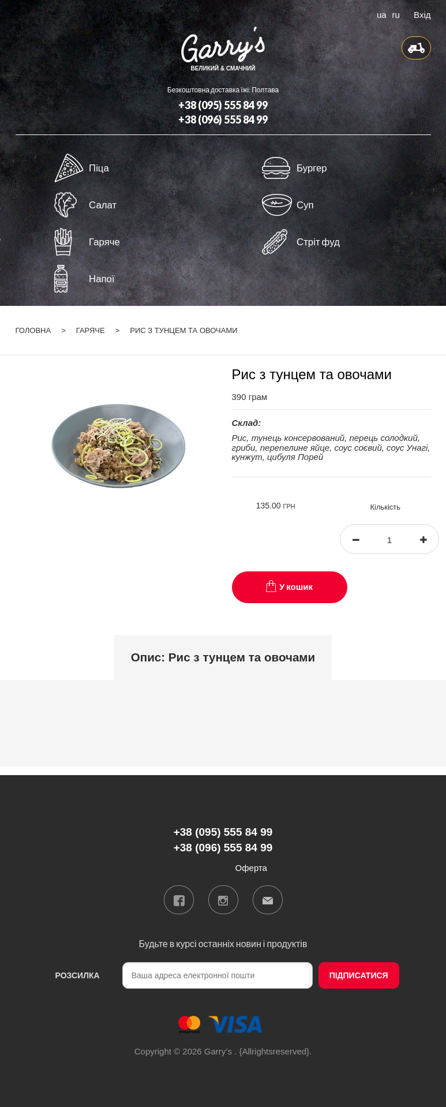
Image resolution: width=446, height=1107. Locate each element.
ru (396, 14)
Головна (33, 330)
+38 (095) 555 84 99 (223, 105)
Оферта (251, 868)
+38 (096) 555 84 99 (223, 119)
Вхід (422, 14)
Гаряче (90, 330)
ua (381, 14)
